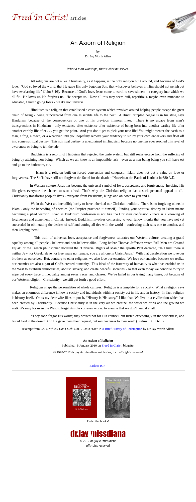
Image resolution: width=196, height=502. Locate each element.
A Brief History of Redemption (122, 329)
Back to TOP (97, 366)
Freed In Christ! (112, 345)
